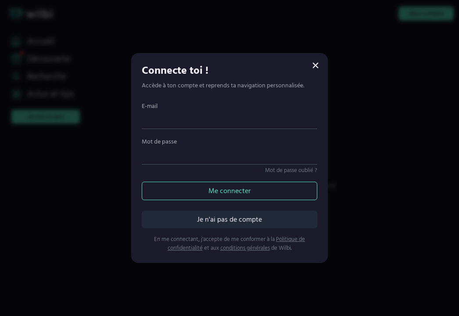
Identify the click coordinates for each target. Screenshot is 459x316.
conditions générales (245, 248)
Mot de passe (159, 141)
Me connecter (229, 191)
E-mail (150, 106)
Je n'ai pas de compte (229, 219)
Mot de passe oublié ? (291, 170)
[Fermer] (315, 65)
